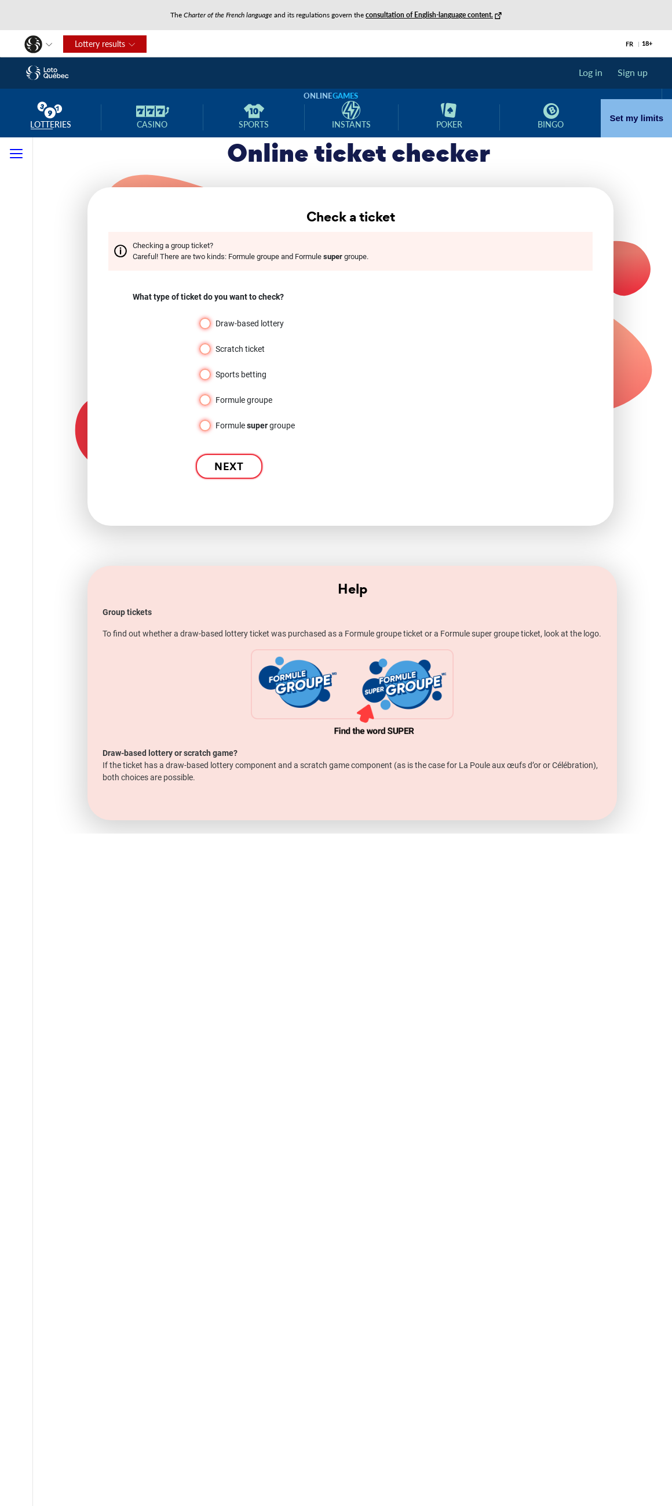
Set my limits (636, 118)
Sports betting (241, 374)
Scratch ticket (240, 349)
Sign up (633, 72)
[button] (27, 42)
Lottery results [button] (94, 46)
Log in (590, 72)
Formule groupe (244, 400)
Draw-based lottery (250, 323)
